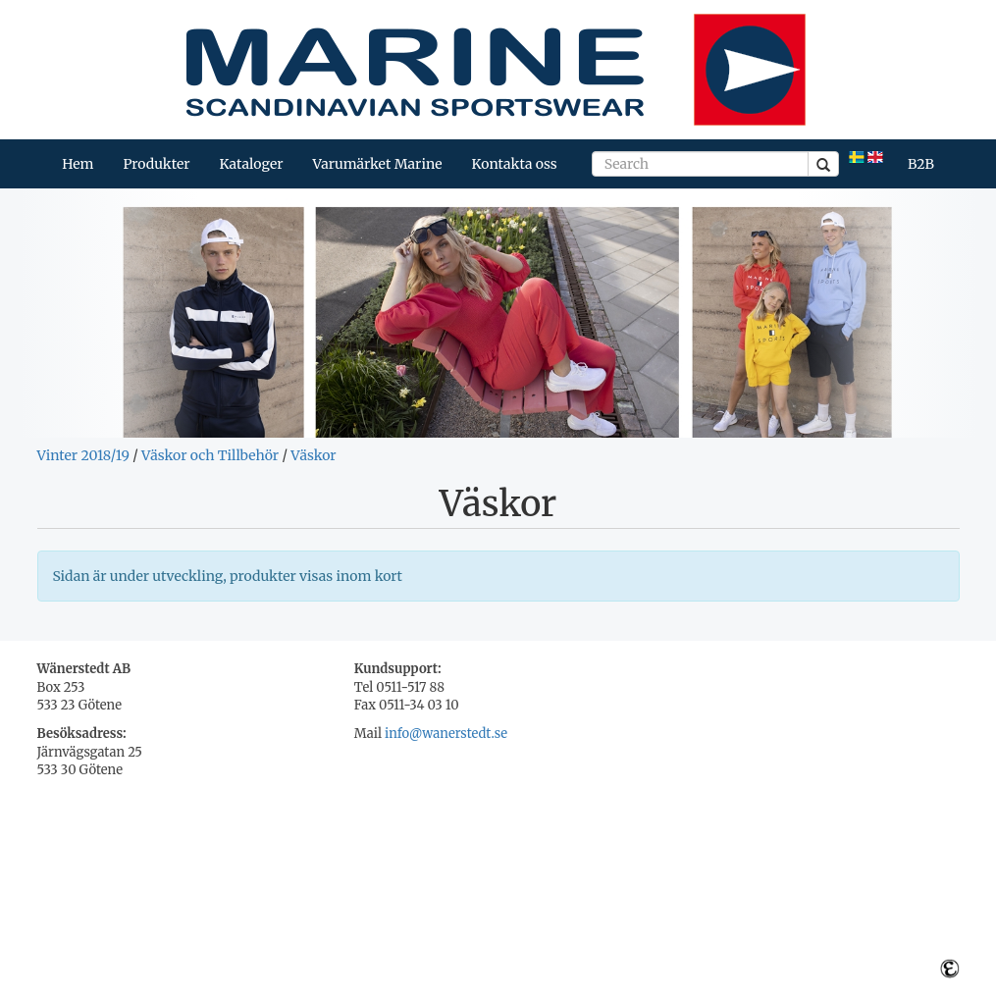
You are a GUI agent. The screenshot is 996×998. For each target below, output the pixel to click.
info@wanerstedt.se (446, 733)
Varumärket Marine (378, 164)
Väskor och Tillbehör (210, 455)
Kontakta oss (514, 164)
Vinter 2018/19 (83, 455)
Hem (77, 164)
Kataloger (251, 164)
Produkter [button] (156, 164)
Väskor (313, 455)
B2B (921, 164)
